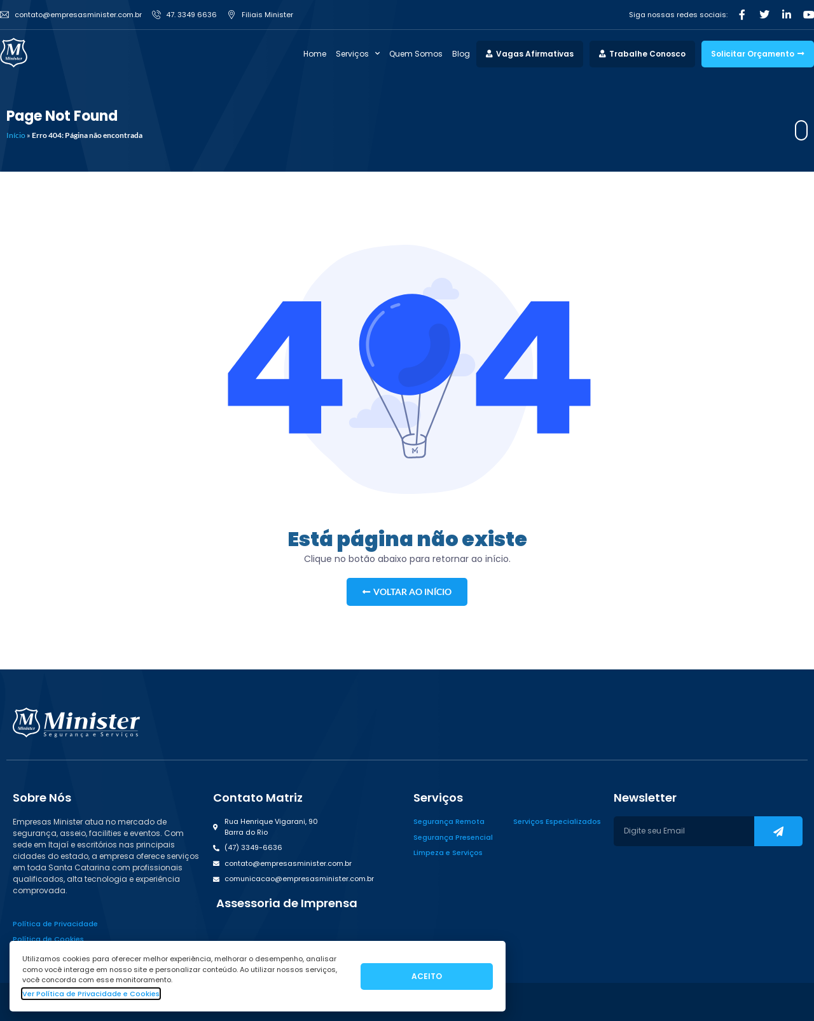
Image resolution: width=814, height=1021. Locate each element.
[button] (285, 903)
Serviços (358, 54)
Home (314, 53)
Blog (461, 53)
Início (15, 135)
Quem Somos (416, 53)
